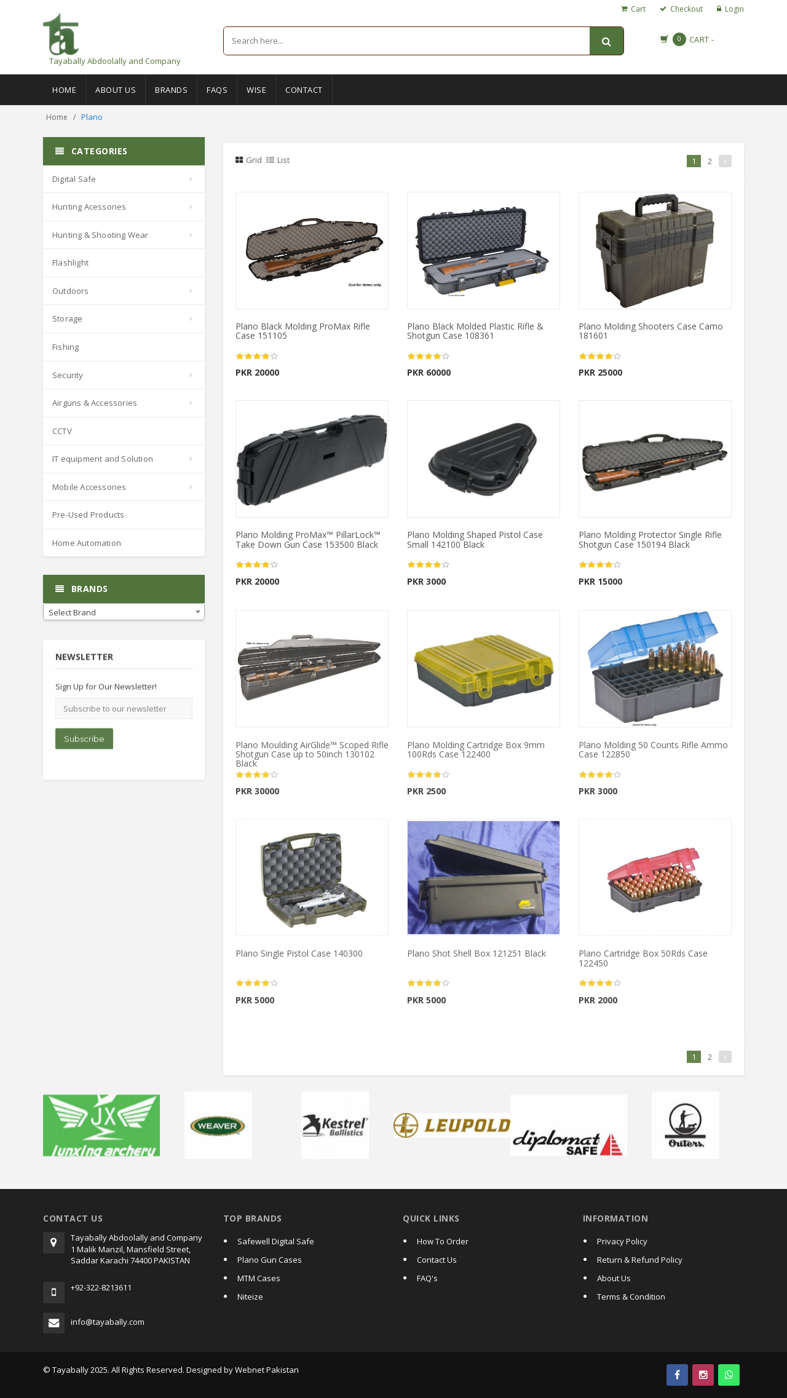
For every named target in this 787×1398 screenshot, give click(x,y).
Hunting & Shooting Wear (100, 234)
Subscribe (84, 744)
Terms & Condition (631, 1296)
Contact (304, 89)
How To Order (443, 1241)
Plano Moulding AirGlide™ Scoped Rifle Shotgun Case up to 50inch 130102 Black (312, 759)
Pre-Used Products (88, 514)
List (278, 159)
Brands (171, 89)
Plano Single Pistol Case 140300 (299, 959)
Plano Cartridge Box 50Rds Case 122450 (643, 963)
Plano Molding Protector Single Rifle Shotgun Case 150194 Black (650, 539)
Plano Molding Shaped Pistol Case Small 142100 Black (475, 539)
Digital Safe (74, 178)
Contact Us (437, 1259)
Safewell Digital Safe (275, 1241)
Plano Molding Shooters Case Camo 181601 (651, 330)
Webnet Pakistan (267, 1369)
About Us (115, 89)
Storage (67, 318)
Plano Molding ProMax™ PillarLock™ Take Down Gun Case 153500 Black (308, 539)
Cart (638, 9)
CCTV (62, 430)
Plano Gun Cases (269, 1259)
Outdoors (70, 290)
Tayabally (70, 1369)
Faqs (217, 89)
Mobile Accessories (89, 486)
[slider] (257, 356)
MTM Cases (258, 1278)
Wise (256, 89)
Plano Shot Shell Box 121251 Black (476, 959)
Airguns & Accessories (94, 402)
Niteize (250, 1296)
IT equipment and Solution (102, 458)
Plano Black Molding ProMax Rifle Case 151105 (302, 330)
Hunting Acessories (89, 206)
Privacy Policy (622, 1241)
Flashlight (70, 262)
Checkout (686, 9)
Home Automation (86, 542)
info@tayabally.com (107, 1321)
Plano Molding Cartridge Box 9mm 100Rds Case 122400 (476, 754)
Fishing (65, 346)
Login (734, 9)
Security (68, 375)
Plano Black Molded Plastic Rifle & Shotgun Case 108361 (475, 330)
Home (64, 89)
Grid (248, 159)
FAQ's (427, 1278)
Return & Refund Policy (639, 1259)
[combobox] (124, 611)
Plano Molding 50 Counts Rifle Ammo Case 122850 (653, 754)
